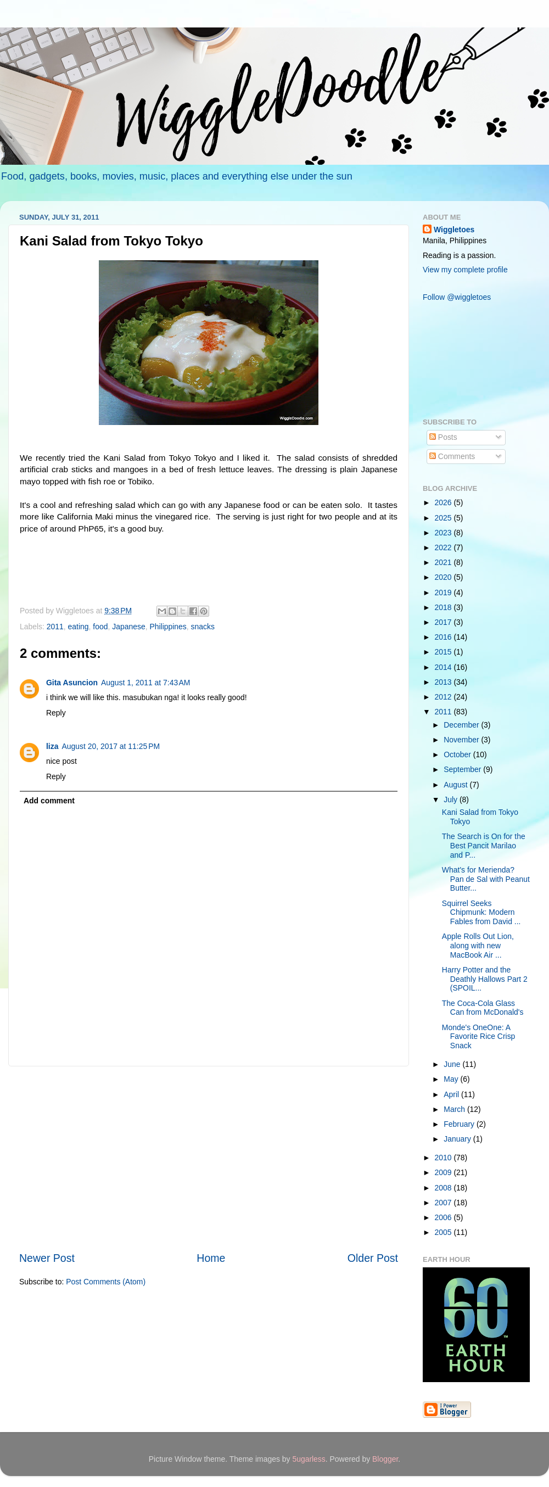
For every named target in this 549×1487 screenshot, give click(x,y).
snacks (203, 626)
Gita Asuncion (72, 682)
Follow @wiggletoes (457, 297)
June (453, 1064)
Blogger (385, 1459)
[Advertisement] (208, 1159)
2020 (444, 577)
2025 (444, 517)
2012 (444, 696)
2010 (444, 1157)
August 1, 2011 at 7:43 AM (145, 682)
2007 (444, 1202)
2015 (444, 651)
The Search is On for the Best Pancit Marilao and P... (483, 845)
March (455, 1109)
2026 (444, 502)
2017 (444, 622)
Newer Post (47, 1258)
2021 (444, 562)
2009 (444, 1172)
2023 (444, 532)
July (452, 799)
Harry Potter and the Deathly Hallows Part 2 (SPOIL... (485, 978)
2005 (444, 1232)
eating (78, 626)
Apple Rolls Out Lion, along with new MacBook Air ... (478, 945)
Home (211, 1258)
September (463, 769)
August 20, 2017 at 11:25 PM (110, 746)
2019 (444, 592)
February (460, 1124)
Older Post (373, 1258)
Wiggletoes (454, 229)
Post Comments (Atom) (105, 1281)
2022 (444, 547)
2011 (55, 626)
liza (52, 746)
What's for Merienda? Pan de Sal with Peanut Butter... (486, 878)
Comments (452, 456)
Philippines (167, 626)
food (100, 626)
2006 (444, 1217)
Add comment (49, 800)
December (462, 724)
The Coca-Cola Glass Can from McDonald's (483, 1008)
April (452, 1094)
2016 (444, 637)
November (462, 739)
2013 (444, 682)
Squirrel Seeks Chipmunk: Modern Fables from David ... (481, 912)
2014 (444, 667)
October (458, 754)
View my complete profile (465, 269)
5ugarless (308, 1459)
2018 (444, 607)
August (456, 784)
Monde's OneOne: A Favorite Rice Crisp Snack (479, 1036)
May (452, 1079)
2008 (444, 1187)
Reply (56, 712)
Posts (443, 437)
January (458, 1138)
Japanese (128, 626)
